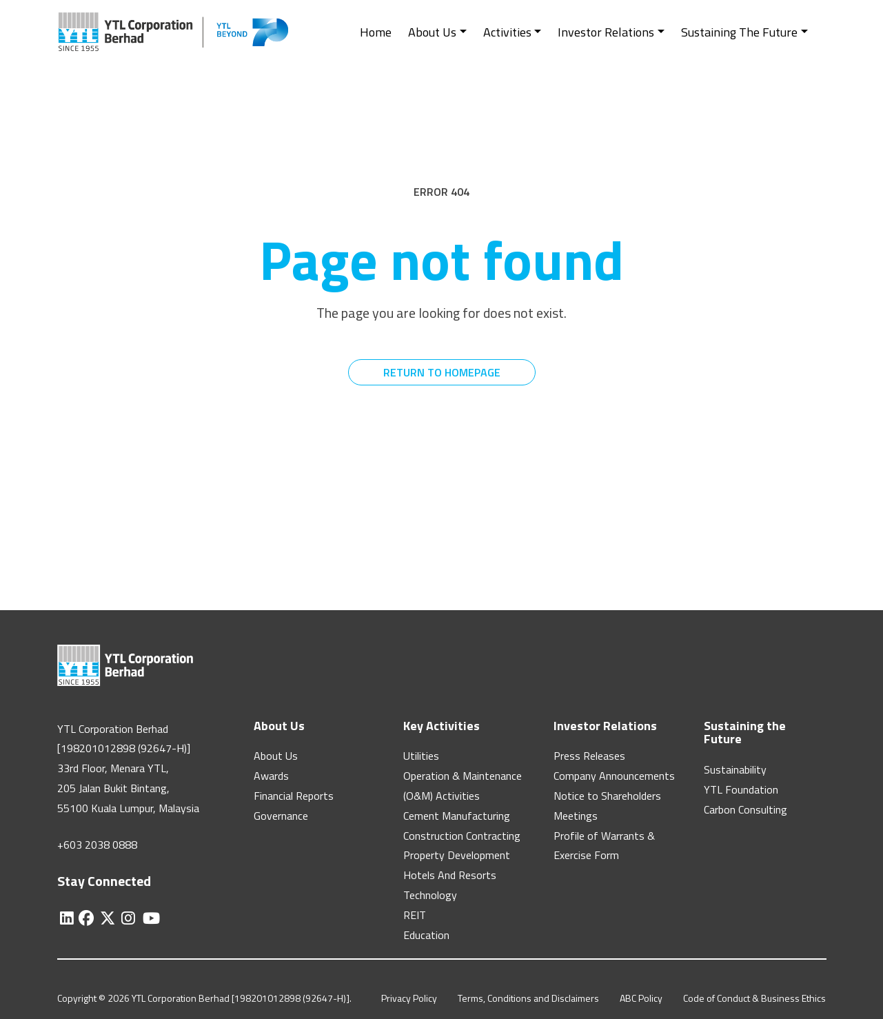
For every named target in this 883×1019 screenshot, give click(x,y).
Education (426, 935)
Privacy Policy (409, 998)
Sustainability (735, 769)
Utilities (421, 755)
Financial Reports (294, 795)
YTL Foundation (741, 789)
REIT (414, 915)
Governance (281, 815)
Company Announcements (614, 775)
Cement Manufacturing (456, 815)
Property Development (456, 855)
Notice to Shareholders (607, 795)
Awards (271, 775)
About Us (276, 755)
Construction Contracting (461, 835)
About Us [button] (432, 32)
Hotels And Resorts (449, 875)
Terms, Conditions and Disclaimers (528, 998)
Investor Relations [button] (606, 32)
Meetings (576, 815)
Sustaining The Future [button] (739, 32)
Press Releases (589, 755)
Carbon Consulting (745, 809)
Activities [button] (507, 32)
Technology (430, 895)
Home (376, 32)
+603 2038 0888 (97, 844)
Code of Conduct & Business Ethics (754, 998)
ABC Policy (641, 998)
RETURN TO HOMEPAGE (441, 372)
